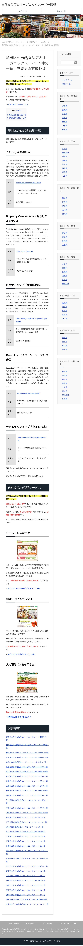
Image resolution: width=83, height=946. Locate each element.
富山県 (64, 207)
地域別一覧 (61, 12)
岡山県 (64, 307)
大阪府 (64, 265)
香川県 (64, 346)
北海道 (64, 107)
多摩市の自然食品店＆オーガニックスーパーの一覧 (25, 886)
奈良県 (64, 280)
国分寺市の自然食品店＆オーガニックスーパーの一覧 (26, 900)
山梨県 (64, 177)
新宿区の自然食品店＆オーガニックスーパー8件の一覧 (27, 767)
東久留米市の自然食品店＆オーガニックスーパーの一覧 (27, 905)
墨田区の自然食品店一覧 (16, 115)
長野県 (64, 203)
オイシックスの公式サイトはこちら (21, 655)
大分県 (64, 388)
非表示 (18, 111)
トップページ (22, 12)
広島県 (64, 303)
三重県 (64, 245)
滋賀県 (64, 276)
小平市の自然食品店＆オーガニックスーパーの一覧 (25, 881)
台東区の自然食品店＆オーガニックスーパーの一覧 (25, 846)
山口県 (64, 319)
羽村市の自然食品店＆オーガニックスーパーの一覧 (25, 895)
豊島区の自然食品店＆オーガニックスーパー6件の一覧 (27, 777)
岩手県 (64, 118)
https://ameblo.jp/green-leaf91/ (28, 394)
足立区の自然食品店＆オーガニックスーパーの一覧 (25, 832)
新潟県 (64, 199)
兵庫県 (64, 272)
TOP (19, 43)
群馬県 (64, 173)
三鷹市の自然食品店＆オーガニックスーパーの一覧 (25, 876)
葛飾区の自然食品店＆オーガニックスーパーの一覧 (25, 818)
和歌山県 (65, 284)
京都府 (64, 269)
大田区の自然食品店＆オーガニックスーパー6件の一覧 (27, 786)
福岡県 (64, 372)
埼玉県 (64, 161)
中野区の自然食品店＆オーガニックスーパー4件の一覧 (27, 809)
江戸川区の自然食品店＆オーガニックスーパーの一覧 (26, 823)
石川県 (64, 211)
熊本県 (64, 384)
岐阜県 (64, 238)
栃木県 (64, 169)
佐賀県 (64, 376)
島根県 (64, 315)
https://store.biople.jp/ (25, 252)
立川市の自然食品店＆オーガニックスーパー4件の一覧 (27, 867)
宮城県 (64, 110)
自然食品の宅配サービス (16, 118)
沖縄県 (64, 400)
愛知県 (64, 234)
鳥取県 (64, 311)
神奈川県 (65, 153)
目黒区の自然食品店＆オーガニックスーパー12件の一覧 (27, 758)
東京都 (64, 149)
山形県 (64, 126)
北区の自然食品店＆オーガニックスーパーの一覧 (24, 828)
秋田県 (64, 122)
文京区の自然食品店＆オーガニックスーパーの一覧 (25, 837)
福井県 (64, 214)
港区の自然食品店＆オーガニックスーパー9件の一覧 (26, 763)
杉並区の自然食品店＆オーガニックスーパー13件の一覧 (27, 753)
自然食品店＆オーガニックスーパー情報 (36, 4)
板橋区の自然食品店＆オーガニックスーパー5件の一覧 (27, 791)
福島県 (64, 130)
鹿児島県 (65, 396)
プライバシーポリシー (67, 924)
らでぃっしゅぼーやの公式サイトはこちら (23, 589)
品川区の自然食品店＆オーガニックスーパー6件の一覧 (27, 772)
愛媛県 (64, 338)
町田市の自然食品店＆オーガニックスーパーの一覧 (25, 872)
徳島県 (64, 342)
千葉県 (64, 157)
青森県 (64, 114)
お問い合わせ (47, 924)
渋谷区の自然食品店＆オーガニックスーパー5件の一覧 (27, 796)
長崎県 (64, 380)
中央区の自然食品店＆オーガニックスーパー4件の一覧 (27, 813)
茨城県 (64, 165)
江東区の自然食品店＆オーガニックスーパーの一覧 (25, 842)
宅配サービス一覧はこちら (18, 105)
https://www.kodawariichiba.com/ (28, 183)
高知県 (64, 350)
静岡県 (64, 241)
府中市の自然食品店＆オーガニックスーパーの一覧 (25, 891)
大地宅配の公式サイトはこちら (19, 718)
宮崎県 (64, 392)
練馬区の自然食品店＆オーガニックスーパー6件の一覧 (27, 782)
